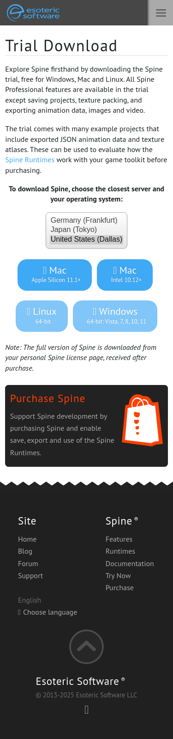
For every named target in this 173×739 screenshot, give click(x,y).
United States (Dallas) (87, 239)
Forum (28, 563)
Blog (25, 551)
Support (30, 575)
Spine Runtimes (29, 159)
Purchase (120, 587)
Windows (115, 315)
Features (119, 539)
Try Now (118, 575)
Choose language (47, 612)
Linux (42, 315)
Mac (55, 274)
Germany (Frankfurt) (87, 221)
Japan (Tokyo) (87, 230)
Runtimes (120, 551)
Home (27, 539)
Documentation (130, 563)
